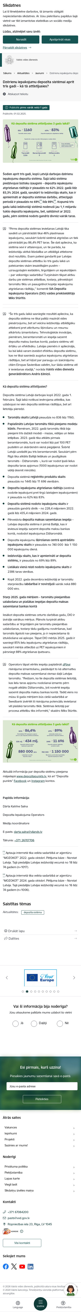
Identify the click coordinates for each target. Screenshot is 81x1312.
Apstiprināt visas (60, 39)
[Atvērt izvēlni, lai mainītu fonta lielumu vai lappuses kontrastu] (63, 1305)
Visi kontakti (22, 1243)
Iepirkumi (11, 1133)
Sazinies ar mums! (16, 1145)
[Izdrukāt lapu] (40, 931)
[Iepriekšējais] (7, 977)
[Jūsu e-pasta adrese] (42, 1086)
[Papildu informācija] (21, 1231)
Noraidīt (21, 39)
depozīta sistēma (33, 912)
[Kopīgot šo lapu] (40, 938)
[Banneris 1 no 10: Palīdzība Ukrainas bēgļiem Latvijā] (40, 978)
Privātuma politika (16, 1166)
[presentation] (32, 1041)
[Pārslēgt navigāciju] (40, 1304)
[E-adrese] (10, 1231)
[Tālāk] (74, 977)
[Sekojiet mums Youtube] (22, 1266)
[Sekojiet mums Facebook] (6, 1266)
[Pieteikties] (42, 1099)
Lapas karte (12, 1178)
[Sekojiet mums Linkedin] (30, 1267)
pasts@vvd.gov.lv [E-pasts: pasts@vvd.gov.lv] (19, 1218)
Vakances (11, 1127)
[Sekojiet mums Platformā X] (14, 1266)
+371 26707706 (24, 840)
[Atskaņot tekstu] (18, 94)
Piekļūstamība (13, 1172)
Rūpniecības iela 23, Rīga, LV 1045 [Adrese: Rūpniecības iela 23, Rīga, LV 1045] (30, 1224)
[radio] (17, 1023)
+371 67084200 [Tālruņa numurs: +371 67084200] (18, 1212)
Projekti (9, 1139)
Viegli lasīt (11, 1184)
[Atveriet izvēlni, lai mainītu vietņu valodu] (18, 1305)
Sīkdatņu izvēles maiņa (19, 1190)
